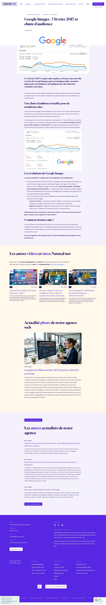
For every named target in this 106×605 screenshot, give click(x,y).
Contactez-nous (16, 549)
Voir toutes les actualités (33, 420)
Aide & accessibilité (36, 598)
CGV (89, 598)
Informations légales (51, 598)
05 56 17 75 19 (98, 7)
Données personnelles (78, 598)
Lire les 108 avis (98, 603)
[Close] (17, 598)
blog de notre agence (58, 264)
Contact (98, 4)
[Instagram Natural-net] (55, 525)
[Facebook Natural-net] (59, 525)
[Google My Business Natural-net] (62, 525)
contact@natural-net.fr (17, 536)
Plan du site (64, 598)
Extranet (15, 562)
